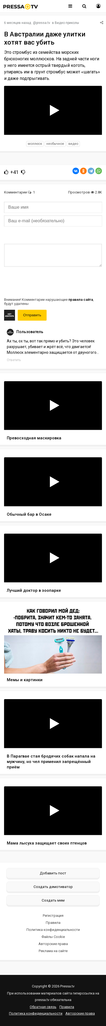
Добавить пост (53, 873)
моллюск (35, 144)
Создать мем (53, 900)
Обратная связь (43, 1007)
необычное (55, 144)
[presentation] (45, 281)
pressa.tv (43, 23)
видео (73, 144)
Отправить (32, 315)
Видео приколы (67, 23)
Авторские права (53, 944)
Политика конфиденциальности (53, 930)
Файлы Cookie (53, 937)
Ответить (14, 360)
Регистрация (53, 916)
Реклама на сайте (53, 951)
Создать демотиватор (53, 886)
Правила (53, 923)
